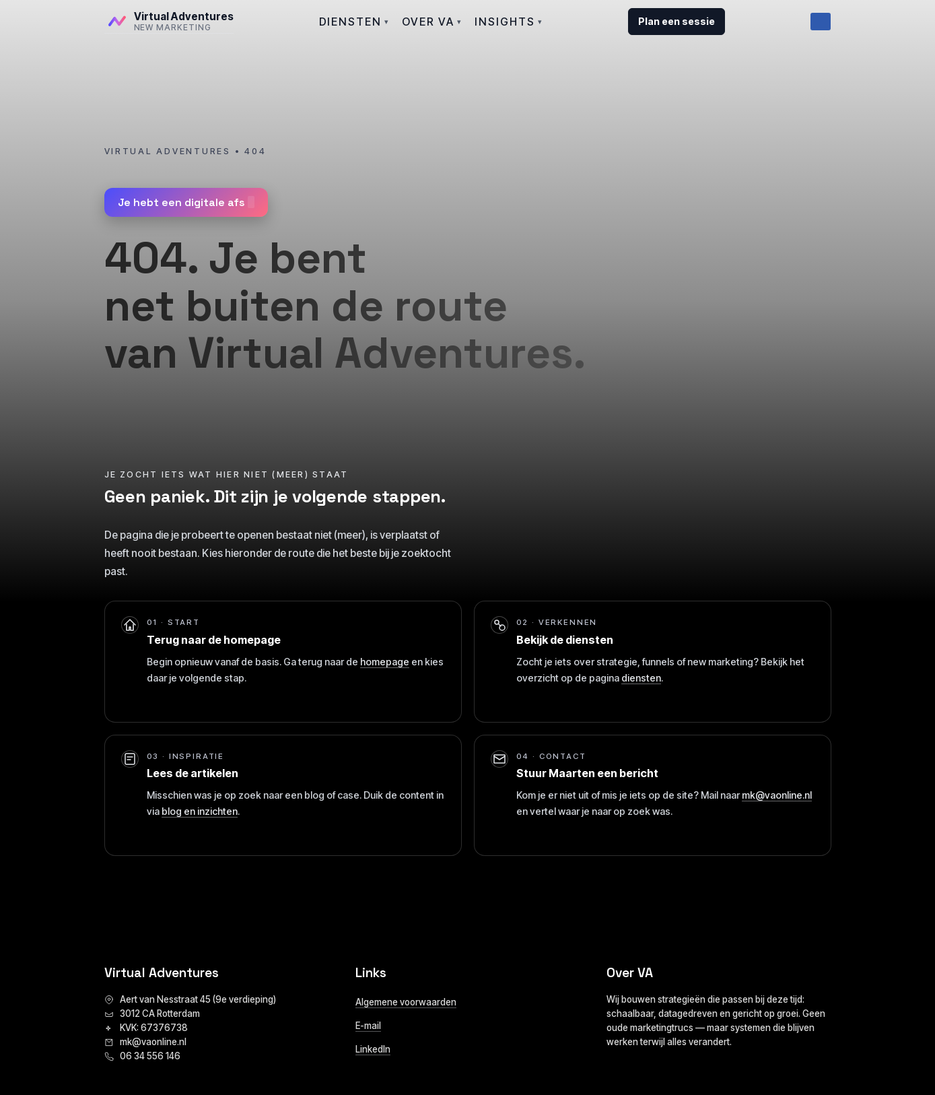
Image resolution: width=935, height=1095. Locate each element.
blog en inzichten (200, 811)
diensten (641, 678)
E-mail (368, 1025)
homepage (384, 661)
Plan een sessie (676, 21)
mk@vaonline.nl (777, 795)
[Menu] (820, 21)
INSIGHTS (509, 21)
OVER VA (432, 21)
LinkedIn (372, 1049)
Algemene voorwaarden (405, 1002)
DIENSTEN (354, 21)
